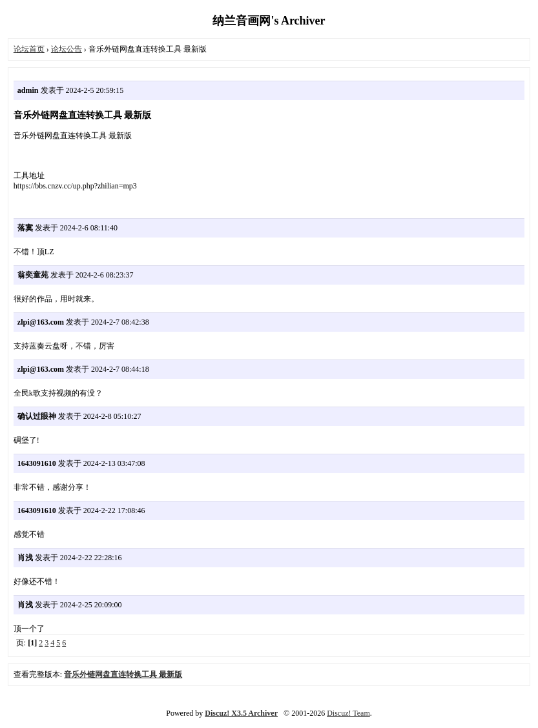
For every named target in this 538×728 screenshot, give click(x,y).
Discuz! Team (348, 713)
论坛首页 (29, 49)
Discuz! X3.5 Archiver (241, 713)
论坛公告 (66, 49)
